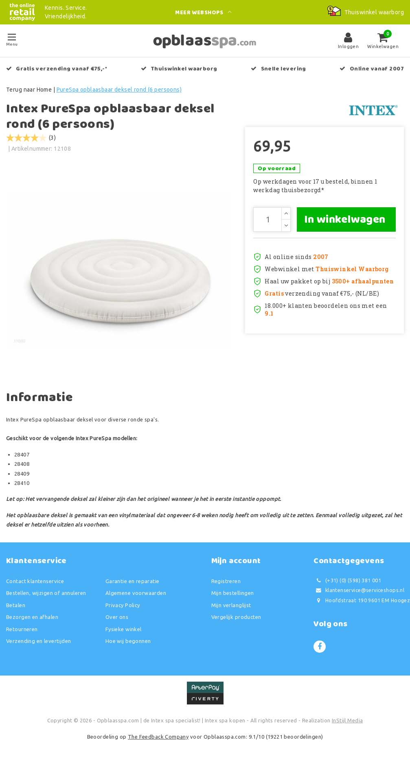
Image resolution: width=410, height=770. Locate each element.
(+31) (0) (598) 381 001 (347, 583)
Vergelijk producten (236, 620)
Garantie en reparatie (132, 583)
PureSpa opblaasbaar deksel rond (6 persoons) (119, 89)
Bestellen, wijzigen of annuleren (46, 596)
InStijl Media (347, 723)
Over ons (116, 620)
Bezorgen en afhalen (32, 620)
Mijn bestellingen (232, 596)
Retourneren (22, 631)
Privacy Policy (122, 607)
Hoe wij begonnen (128, 644)
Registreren (226, 583)
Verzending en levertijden (38, 644)
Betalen (15, 607)
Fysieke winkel (123, 631)
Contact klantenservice (35, 583)
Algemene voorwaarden (135, 596)
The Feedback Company (158, 739)
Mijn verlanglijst (231, 607)
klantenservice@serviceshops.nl (359, 593)
